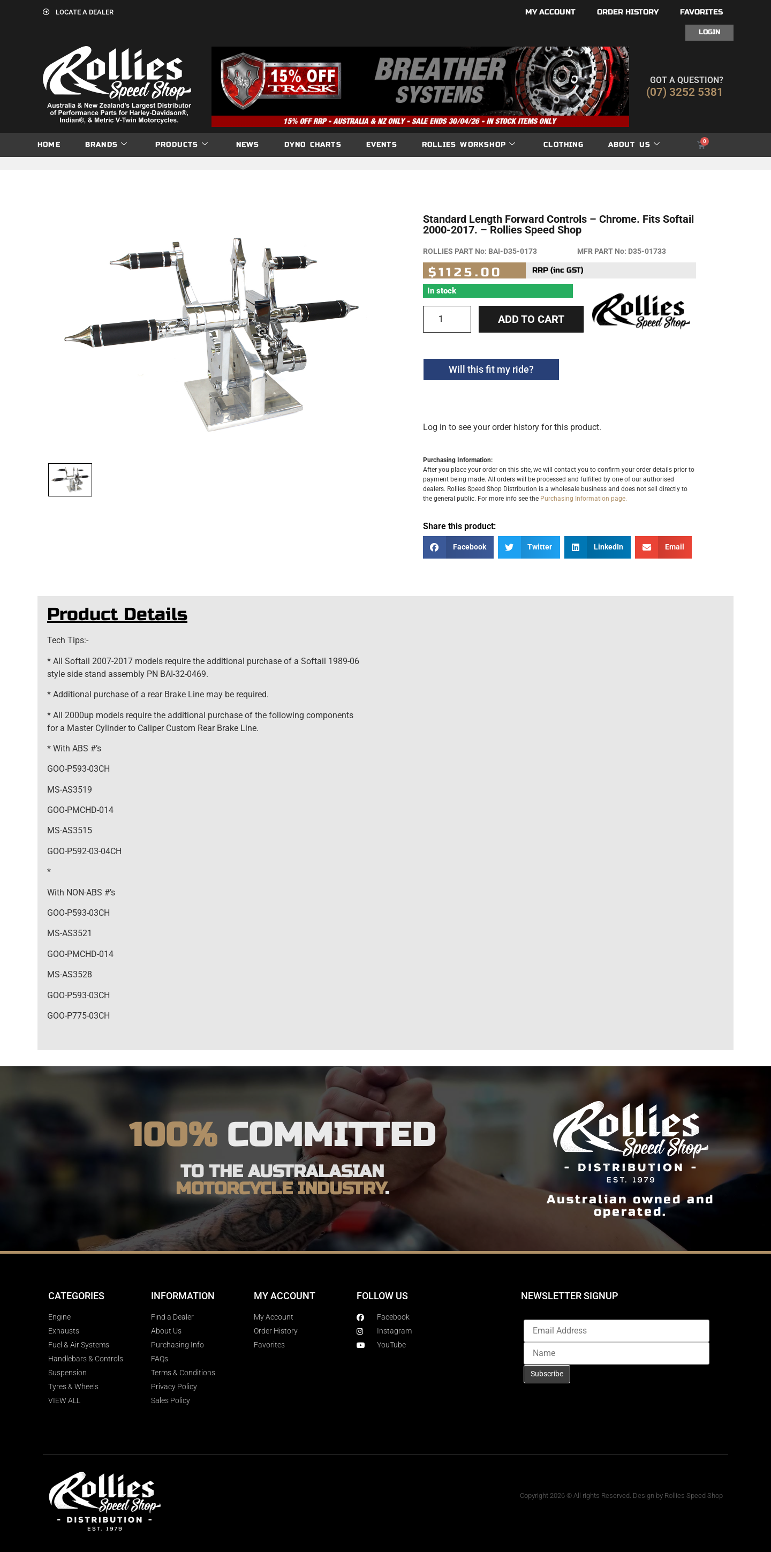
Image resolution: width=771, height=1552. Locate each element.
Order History (628, 12)
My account (550, 12)
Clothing (563, 144)
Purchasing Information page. (583, 498)
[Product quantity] (447, 319)
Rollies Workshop (469, 144)
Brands (106, 144)
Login (709, 32)
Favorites (701, 12)
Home (49, 144)
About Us (634, 144)
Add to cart (531, 319)
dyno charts (313, 144)
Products (181, 144)
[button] (458, 547)
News (248, 144)
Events (381, 144)
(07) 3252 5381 (684, 92)
